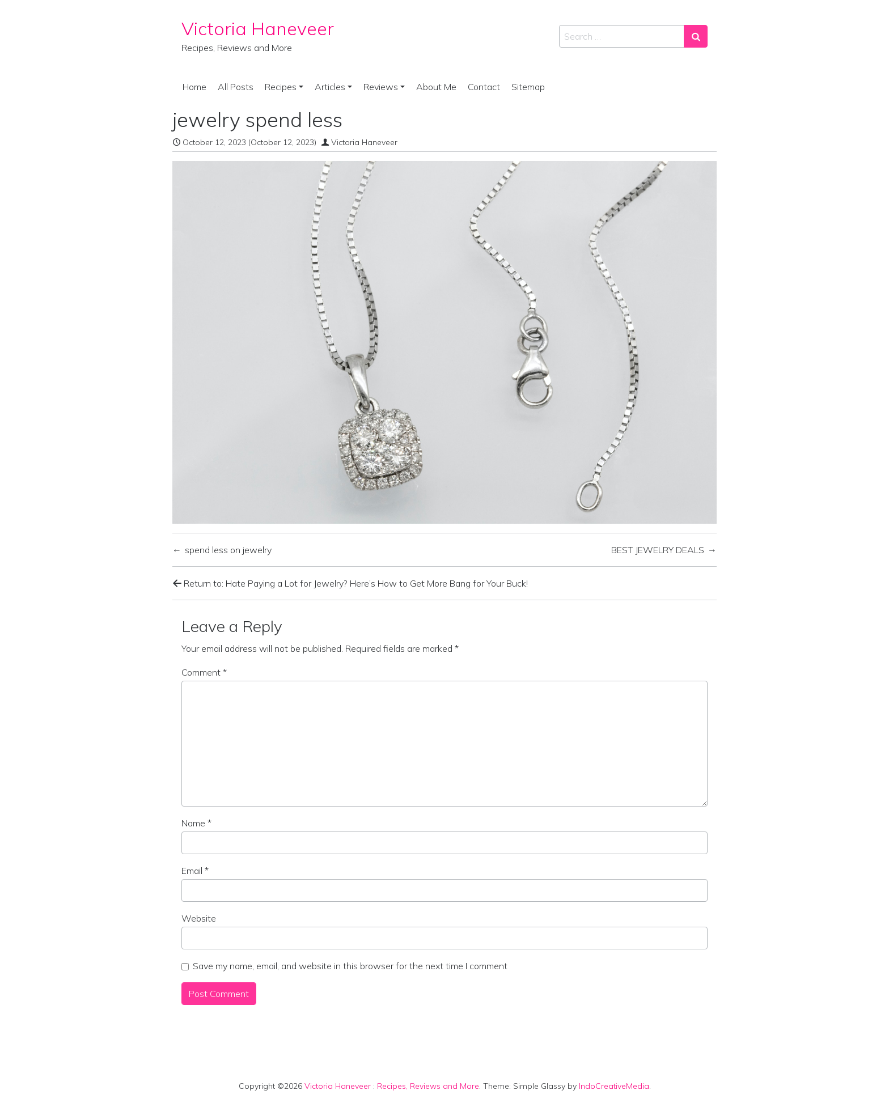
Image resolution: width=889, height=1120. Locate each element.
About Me (436, 86)
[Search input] (621, 36)
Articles (330, 86)
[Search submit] (696, 36)
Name (196, 823)
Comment (204, 672)
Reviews (380, 86)
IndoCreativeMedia (614, 1086)
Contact (484, 86)
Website (198, 918)
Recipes (281, 86)
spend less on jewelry (228, 549)
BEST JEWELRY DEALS (657, 549)
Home (194, 86)
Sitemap (528, 86)
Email (195, 870)
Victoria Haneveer (257, 28)
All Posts (235, 86)
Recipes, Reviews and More (428, 1086)
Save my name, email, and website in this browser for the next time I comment (350, 965)
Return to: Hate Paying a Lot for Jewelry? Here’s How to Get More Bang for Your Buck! (350, 583)
